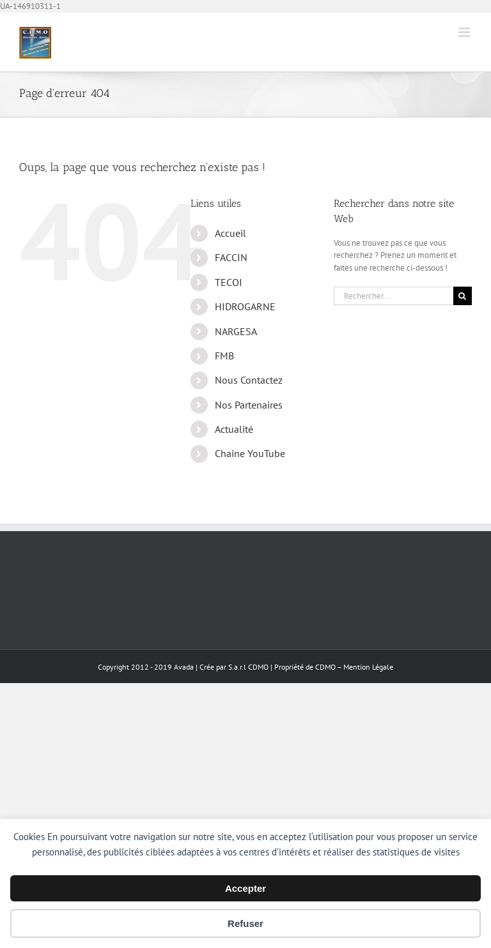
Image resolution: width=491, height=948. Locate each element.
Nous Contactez (249, 379)
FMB (224, 355)
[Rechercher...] (393, 296)
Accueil (230, 233)
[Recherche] (462, 296)
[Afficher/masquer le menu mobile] (465, 32)
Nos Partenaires (249, 404)
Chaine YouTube (250, 453)
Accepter (245, 888)
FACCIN (231, 257)
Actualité (234, 429)
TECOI (228, 282)
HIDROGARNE (245, 306)
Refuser (245, 923)
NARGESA (236, 331)
